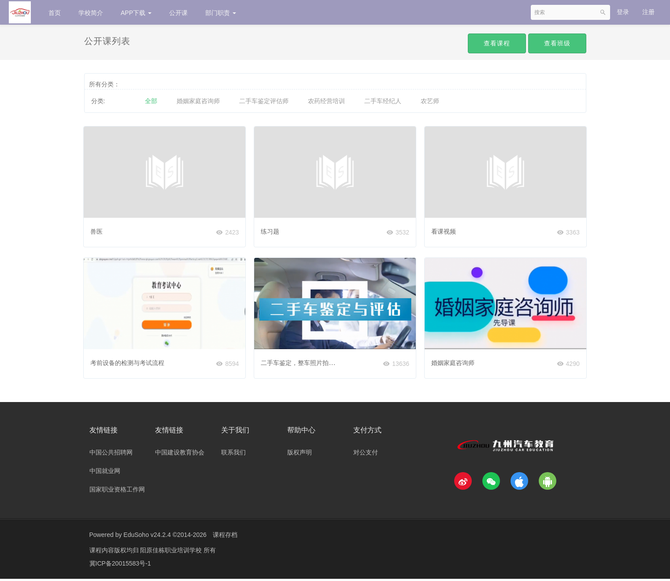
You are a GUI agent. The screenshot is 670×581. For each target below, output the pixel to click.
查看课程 (497, 43)
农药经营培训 (326, 100)
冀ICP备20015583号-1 (120, 565)
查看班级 (557, 43)
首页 (54, 12)
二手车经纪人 (382, 100)
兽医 (98, 229)
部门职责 (220, 12)
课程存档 (225, 536)
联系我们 (233, 454)
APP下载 (136, 12)
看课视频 (445, 229)
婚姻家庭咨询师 (198, 100)
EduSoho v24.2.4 (146, 536)
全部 (151, 100)
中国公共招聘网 (111, 454)
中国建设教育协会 (179, 454)
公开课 (178, 12)
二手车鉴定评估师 (264, 100)
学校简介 (90, 12)
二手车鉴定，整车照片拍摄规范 (305, 362)
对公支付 (365, 454)
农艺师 (430, 100)
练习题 (271, 229)
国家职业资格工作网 (117, 491)
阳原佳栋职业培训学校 (172, 552)
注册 (648, 11)
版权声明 (299, 454)
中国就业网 (104, 473)
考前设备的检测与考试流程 (129, 362)
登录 (623, 11)
